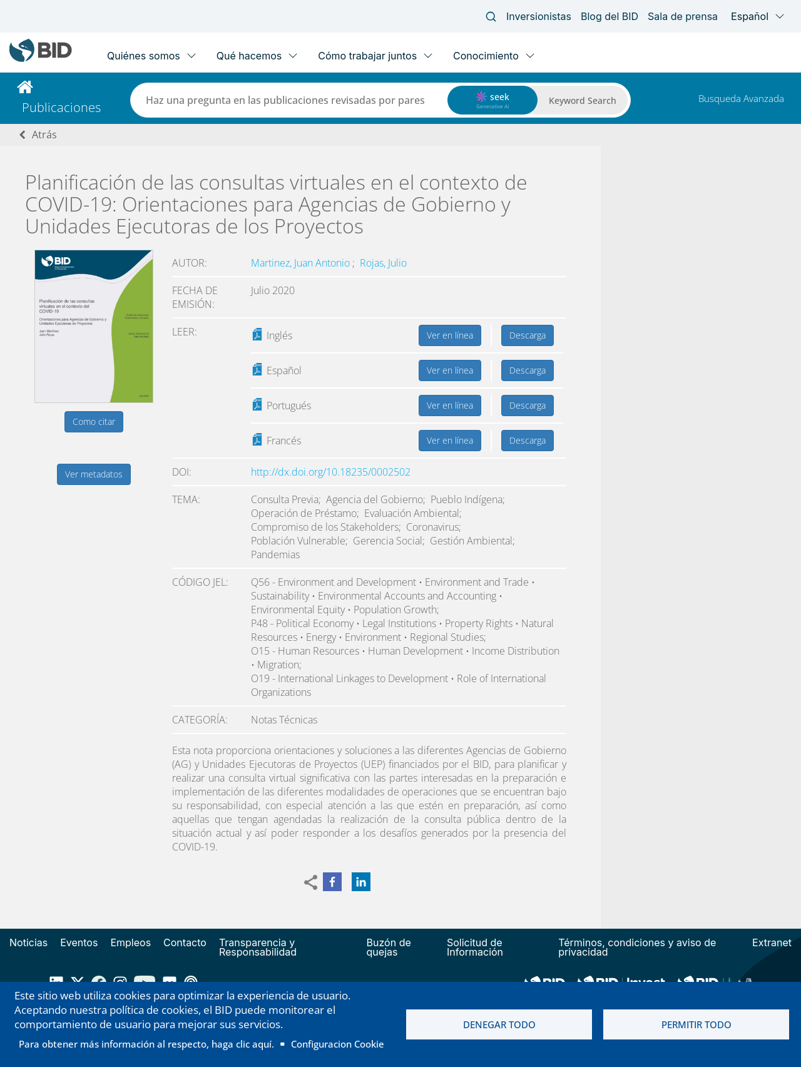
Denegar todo (499, 1024)
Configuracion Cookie (337, 1044)
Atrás (44, 134)
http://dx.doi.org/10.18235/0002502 (331, 472)
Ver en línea (450, 335)
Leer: (184, 332)
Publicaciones (61, 107)
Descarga (527, 335)
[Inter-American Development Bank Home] (40, 59)
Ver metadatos (94, 474)
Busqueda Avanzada (741, 98)
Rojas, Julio (383, 263)
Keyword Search (582, 100)
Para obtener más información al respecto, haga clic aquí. (146, 1044)
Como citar (94, 421)
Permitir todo (696, 1024)
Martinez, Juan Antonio (301, 263)
